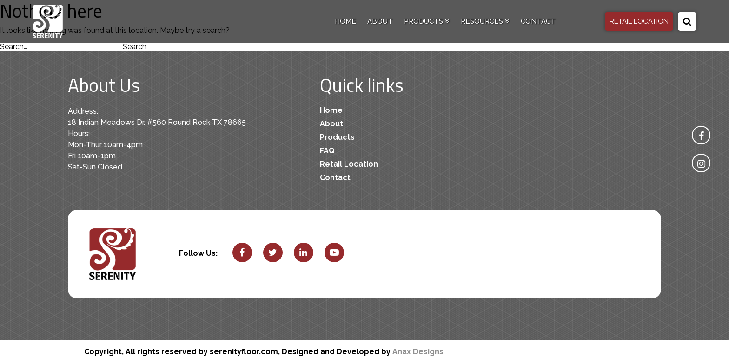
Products (427, 21)
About (380, 21)
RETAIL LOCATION (639, 21)
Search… (13, 46)
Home (345, 21)
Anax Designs (418, 351)
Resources (485, 21)
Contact (538, 21)
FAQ (327, 150)
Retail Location (349, 164)
